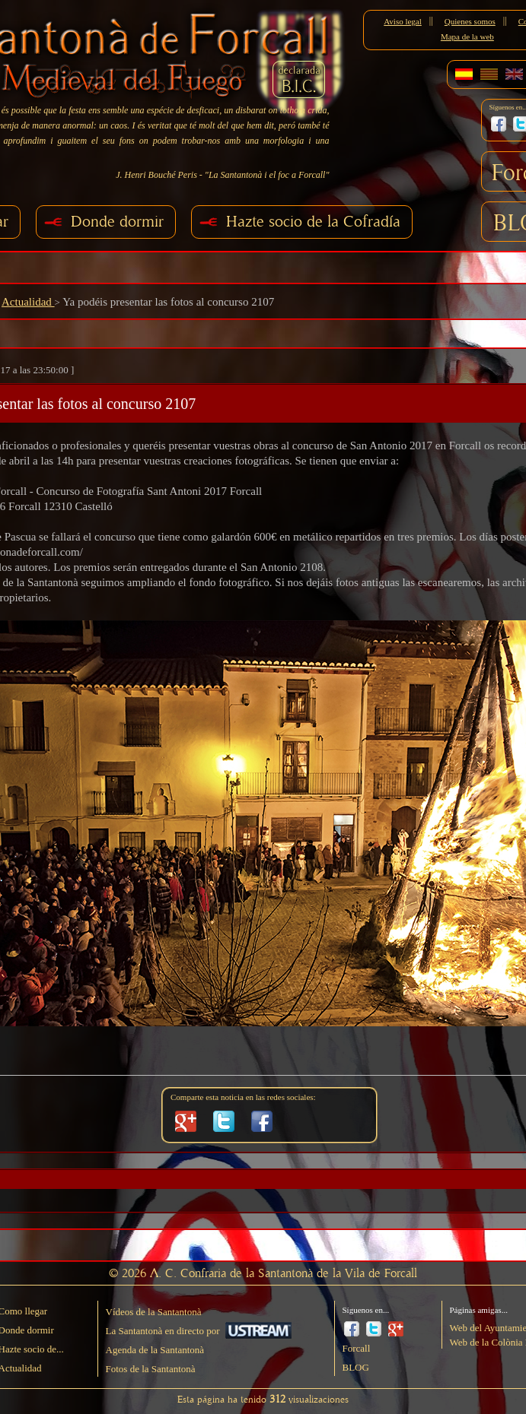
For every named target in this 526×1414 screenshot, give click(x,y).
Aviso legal (403, 21)
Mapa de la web (467, 36)
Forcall (357, 1348)
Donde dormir (117, 222)
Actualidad (28, 302)
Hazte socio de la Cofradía (313, 222)
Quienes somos (470, 21)
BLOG (356, 1367)
